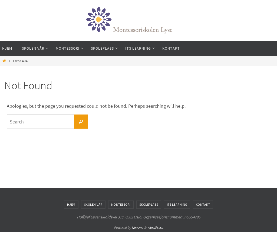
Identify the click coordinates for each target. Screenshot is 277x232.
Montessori (121, 204)
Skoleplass (148, 204)
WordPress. (155, 227)
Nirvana (137, 227)
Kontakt (203, 204)
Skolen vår (93, 204)
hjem (71, 204)
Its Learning (177, 204)
